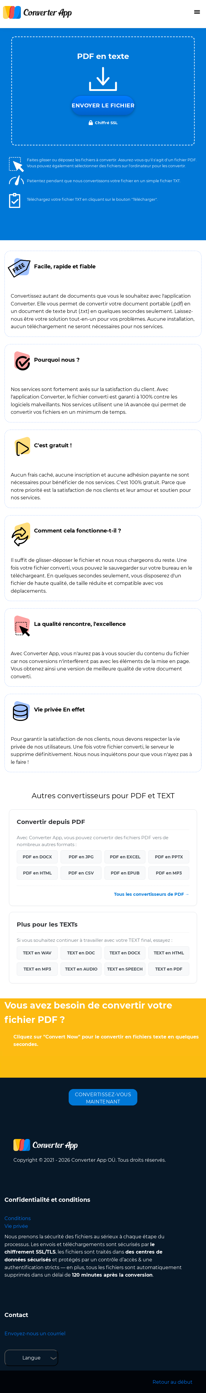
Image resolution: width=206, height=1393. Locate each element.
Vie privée (16, 1226)
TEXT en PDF (168, 969)
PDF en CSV (81, 873)
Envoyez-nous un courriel (34, 1333)
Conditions (17, 1218)
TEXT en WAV (37, 953)
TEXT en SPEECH (125, 969)
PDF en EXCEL (125, 856)
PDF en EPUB (125, 873)
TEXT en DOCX (125, 953)
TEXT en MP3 (37, 969)
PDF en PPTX (169, 856)
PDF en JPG (81, 856)
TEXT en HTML (169, 953)
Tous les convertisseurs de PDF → (151, 894)
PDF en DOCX (37, 856)
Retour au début (173, 1382)
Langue (31, 1358)
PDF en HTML (37, 873)
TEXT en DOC (81, 953)
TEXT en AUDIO (81, 969)
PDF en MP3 (169, 873)
